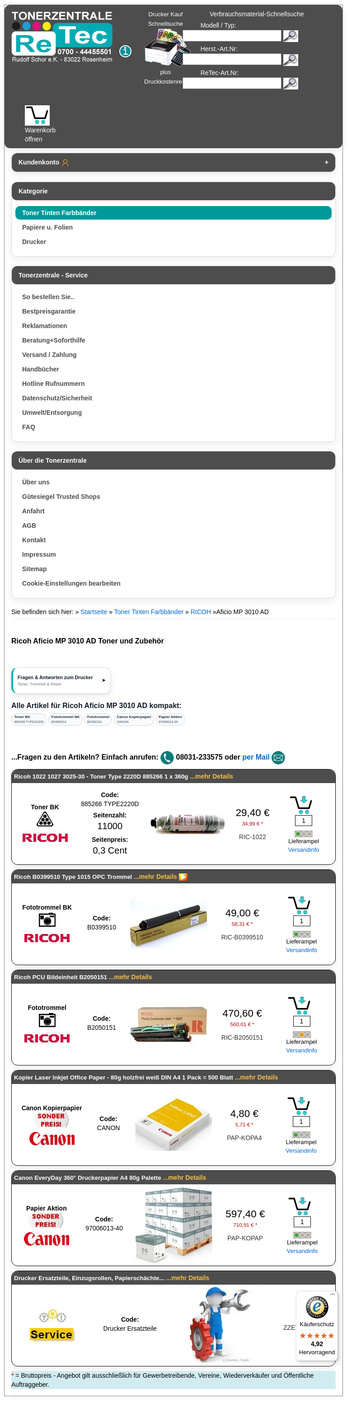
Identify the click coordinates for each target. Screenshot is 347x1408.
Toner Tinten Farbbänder (59, 212)
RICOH (201, 611)
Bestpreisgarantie (48, 311)
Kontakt (34, 540)
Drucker (34, 241)
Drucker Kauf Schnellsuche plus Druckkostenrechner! (171, 48)
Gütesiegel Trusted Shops (61, 496)
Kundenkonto (44, 162)
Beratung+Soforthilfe (53, 340)
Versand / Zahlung (49, 354)
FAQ (28, 427)
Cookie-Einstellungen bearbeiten (71, 583)
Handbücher (40, 369)
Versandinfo (303, 849)
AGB (29, 525)
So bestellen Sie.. (48, 296)
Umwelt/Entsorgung (52, 412)
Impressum (39, 554)
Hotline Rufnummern (53, 383)
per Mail (255, 757)
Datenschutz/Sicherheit (57, 398)
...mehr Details (211, 776)
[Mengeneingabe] (303, 820)
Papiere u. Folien (47, 227)
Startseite (93, 611)
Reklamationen (44, 325)
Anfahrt (33, 511)
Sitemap (34, 569)
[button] (61, 680)
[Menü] (332, 1296)
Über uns (36, 482)
